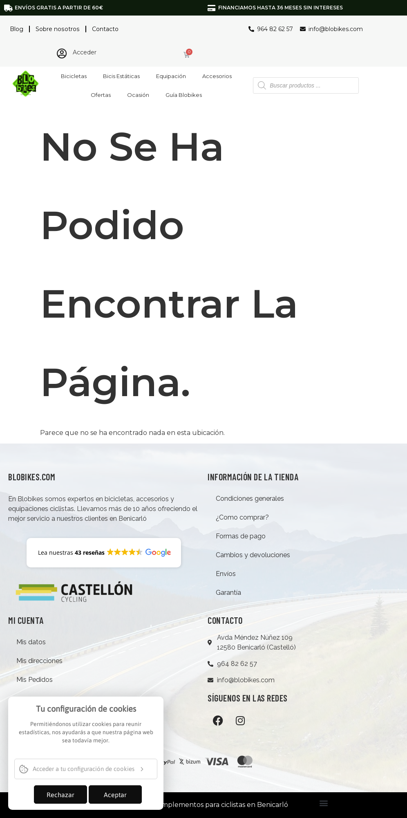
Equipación (171, 76)
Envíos (226, 574)
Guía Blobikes (183, 95)
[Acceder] (61, 53)
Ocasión (138, 95)
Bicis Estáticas (121, 76)
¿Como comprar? (242, 517)
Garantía (228, 592)
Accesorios (217, 76)
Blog (16, 29)
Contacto (104, 29)
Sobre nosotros (57, 29)
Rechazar (60, 794)
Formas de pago (241, 536)
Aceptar (115, 794)
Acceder (84, 52)
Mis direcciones (39, 661)
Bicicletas (74, 76)
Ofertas (101, 95)
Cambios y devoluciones (253, 555)
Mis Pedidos (34, 680)
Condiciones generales (250, 498)
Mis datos (31, 642)
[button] (323, 803)
